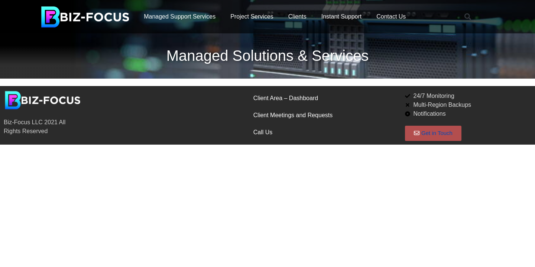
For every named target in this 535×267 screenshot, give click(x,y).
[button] (467, 17)
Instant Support (341, 16)
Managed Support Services (179, 16)
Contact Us (391, 16)
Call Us (263, 132)
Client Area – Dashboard (285, 98)
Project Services (251, 16)
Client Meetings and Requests (293, 115)
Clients (297, 16)
